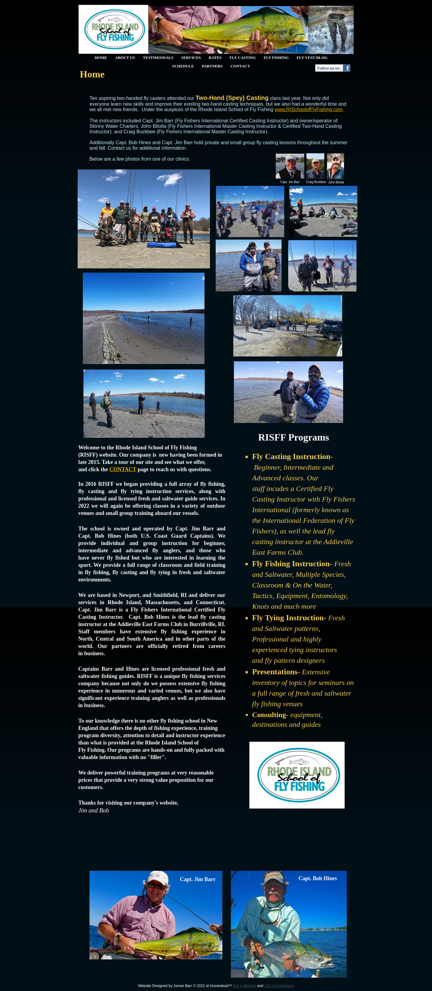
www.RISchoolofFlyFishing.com (309, 109)
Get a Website (244, 986)
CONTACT (123, 469)
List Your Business (279, 986)
